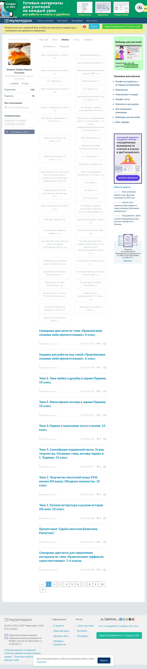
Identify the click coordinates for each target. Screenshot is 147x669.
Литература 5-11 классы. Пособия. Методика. (55, 295)
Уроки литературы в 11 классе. (55, 158)
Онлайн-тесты (122, 99)
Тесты (76, 39)
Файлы (65, 39)
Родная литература (91, 54)
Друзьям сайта (60, 635)
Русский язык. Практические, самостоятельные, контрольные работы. (54, 244)
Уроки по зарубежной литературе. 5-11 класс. (91, 173)
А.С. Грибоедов (91, 156)
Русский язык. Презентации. (91, 232)
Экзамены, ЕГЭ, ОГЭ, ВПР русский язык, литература (55, 193)
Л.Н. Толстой (90, 198)
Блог (54, 39)
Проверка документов (59, 642)
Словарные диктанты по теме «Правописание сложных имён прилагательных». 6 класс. (70, 333)
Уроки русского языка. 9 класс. (91, 308)
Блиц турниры (122, 121)
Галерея (88, 39)
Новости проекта (122, 187)
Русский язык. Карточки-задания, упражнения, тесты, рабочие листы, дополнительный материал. (91, 247)
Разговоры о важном (91, 164)
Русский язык (9, 120)
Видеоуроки (121, 89)
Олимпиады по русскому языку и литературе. (54, 262)
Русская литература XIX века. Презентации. (91, 273)
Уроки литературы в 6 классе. (55, 90)
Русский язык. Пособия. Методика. (90, 284)
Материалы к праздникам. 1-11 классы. (55, 120)
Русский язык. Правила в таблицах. (55, 232)
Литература (21, 120)
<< (42, 584)
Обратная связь (61, 630)
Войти (94, 26)
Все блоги (62, 20)
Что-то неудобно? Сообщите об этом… (119, 625)
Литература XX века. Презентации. (55, 284)
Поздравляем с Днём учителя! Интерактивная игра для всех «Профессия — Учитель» (127, 220)
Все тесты (92, 20)
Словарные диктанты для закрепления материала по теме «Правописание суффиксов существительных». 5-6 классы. (71, 557)
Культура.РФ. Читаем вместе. (91, 262)
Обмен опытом (91, 81)
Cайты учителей (45, 20)
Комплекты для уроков (127, 104)
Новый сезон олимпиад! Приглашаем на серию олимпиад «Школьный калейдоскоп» (126, 206)
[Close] (77, 27)
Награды (64, 46)
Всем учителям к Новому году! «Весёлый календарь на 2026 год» (125, 195)
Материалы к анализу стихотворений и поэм (90, 109)
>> (43, 589)
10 (102, 584)
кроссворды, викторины (91, 62)
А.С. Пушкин (90, 88)
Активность (49, 46)
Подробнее (42, 662)
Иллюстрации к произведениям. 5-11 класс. (91, 296)
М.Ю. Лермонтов (90, 138)
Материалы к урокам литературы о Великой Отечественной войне (90, 208)
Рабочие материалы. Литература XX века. (90, 147)
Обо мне (43, 39)
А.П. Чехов (91, 182)
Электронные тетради (126, 94)
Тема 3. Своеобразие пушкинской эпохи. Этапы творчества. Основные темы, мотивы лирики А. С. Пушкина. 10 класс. (71, 453)
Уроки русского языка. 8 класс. (55, 319)
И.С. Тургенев (54, 81)
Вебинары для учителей (127, 117)
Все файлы (77, 20)
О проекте (58, 625)
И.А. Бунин (90, 190)
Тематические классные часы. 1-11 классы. (91, 98)
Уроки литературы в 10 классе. (55, 139)
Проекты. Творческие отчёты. (55, 109)
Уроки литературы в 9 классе (55, 207)
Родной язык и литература (14, 124)
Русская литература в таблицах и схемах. (55, 308)
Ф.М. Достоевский (54, 219)
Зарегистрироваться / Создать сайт (122, 26)
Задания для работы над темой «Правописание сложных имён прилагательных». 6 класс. (72, 356)
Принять (104, 660)
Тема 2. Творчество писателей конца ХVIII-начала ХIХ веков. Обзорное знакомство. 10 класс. (69, 481)
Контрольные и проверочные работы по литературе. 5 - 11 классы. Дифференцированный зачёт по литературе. (91, 124)
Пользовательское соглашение (20, 649)
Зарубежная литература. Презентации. (54, 273)
